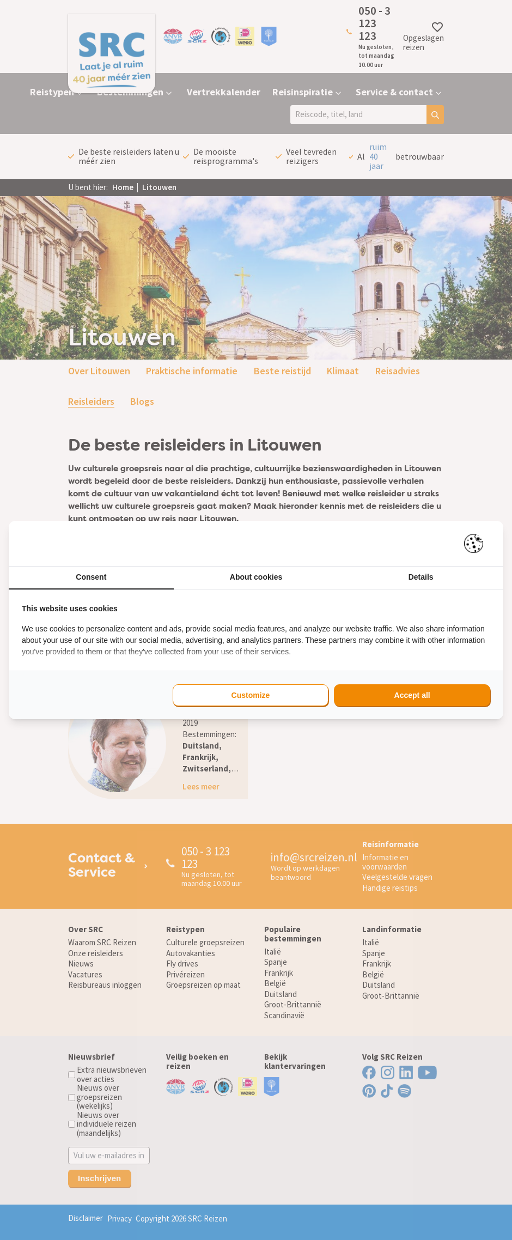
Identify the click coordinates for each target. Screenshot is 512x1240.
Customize (250, 695)
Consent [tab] (91, 577)
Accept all (412, 695)
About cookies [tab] (256, 577)
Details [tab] (421, 577)
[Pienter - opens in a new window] (477, 543)
